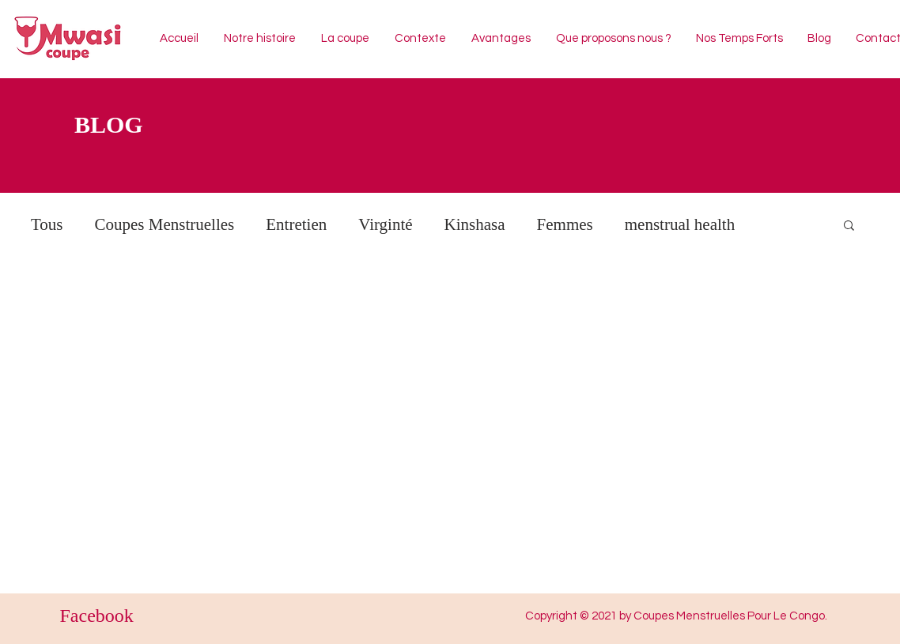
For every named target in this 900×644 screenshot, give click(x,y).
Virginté (385, 224)
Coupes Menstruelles (165, 224)
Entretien (296, 224)
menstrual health (680, 224)
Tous (47, 224)
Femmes (565, 224)
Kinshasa (474, 224)
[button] (849, 226)
